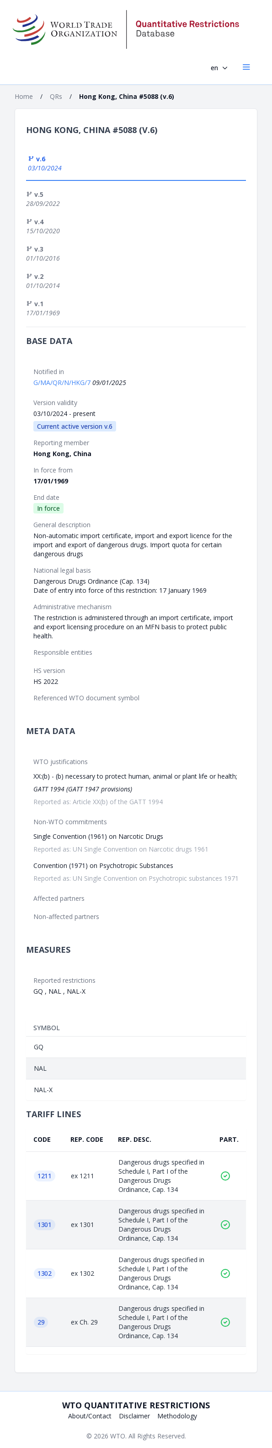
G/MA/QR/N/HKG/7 (62, 382)
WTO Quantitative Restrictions (136, 1405)
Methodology (177, 1416)
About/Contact (90, 1416)
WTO (117, 1436)
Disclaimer (134, 1416)
